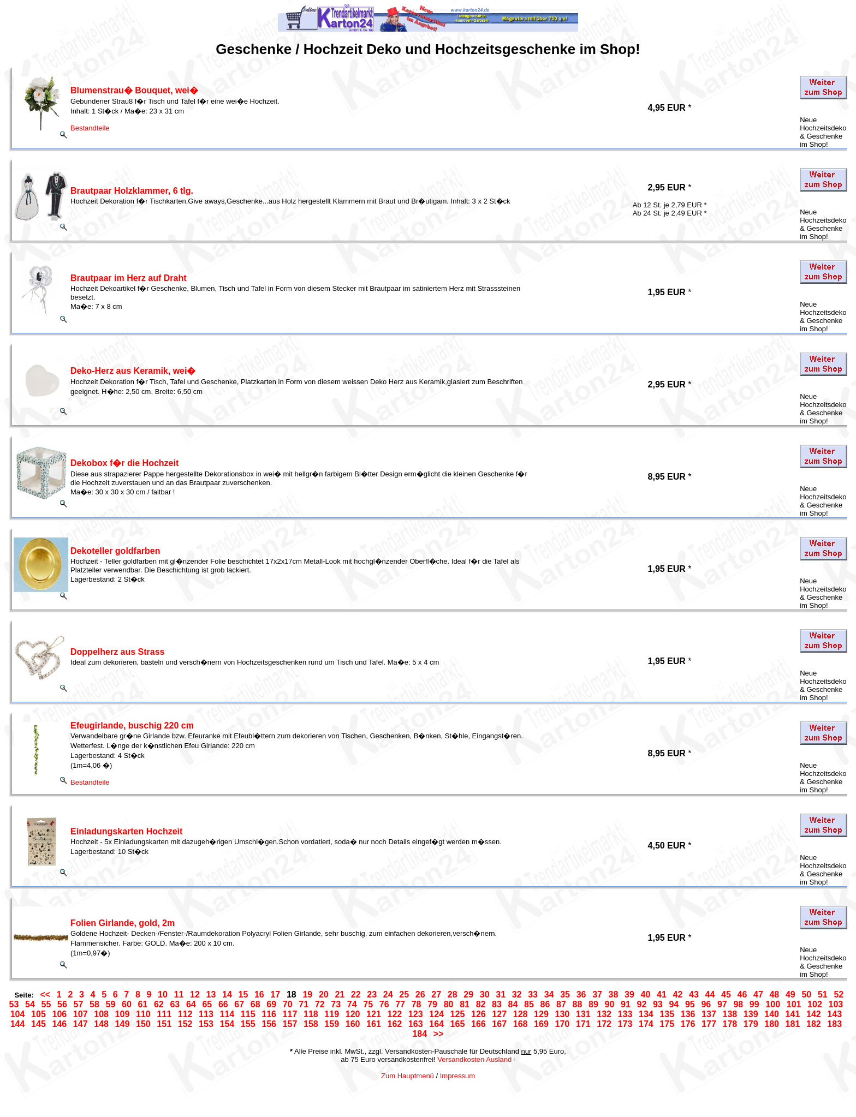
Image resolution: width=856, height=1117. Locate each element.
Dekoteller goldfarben (115, 550)
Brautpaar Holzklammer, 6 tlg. (131, 190)
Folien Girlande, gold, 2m (122, 923)
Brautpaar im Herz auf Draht (128, 278)
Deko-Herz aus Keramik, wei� (132, 370)
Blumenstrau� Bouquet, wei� (134, 90)
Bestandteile (90, 128)
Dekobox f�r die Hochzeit (124, 463)
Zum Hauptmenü (407, 1076)
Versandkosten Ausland (474, 1059)
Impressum (457, 1076)
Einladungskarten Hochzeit (126, 831)
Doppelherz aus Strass (117, 651)
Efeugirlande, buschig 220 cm (132, 725)
